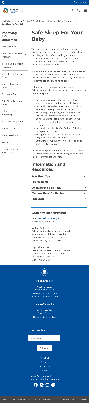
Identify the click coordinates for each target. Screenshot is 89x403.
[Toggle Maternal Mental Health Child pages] (25, 84)
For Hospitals (8, 128)
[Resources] (59, 199)
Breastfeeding (9, 46)
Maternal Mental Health (10, 86)
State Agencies (80, 2)
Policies (21, 399)
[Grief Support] (59, 182)
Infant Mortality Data (12, 121)
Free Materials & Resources (10, 151)
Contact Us (44, 366)
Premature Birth (10, 94)
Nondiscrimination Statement (44, 379)
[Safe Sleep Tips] (59, 176)
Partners (6, 142)
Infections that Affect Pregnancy (12, 65)
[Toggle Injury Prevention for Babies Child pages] (25, 74)
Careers (44, 362)
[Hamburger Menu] (85, 10)
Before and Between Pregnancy (12, 55)
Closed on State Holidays (44, 317)
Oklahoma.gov (8, 399)
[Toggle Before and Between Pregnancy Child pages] (25, 54)
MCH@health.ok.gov (48, 218)
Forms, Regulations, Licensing (44, 376)
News (44, 370)
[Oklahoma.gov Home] (3, 2)
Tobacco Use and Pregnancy (10, 113)
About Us (44, 357)
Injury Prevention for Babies (12, 75)
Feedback (47, 399)
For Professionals (10, 135)
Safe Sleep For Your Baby (12, 103)
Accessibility (34, 399)
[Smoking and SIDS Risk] (59, 187)
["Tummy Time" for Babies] (59, 193)
